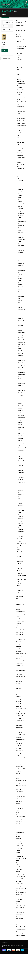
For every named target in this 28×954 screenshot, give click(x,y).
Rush (19, 435)
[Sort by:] (7, 29)
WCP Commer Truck (21, 511)
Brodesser (20, 227)
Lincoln (18, 152)
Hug (19, 328)
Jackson (20, 337)
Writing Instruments (20, 935)
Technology (18, 886)
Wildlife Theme (19, 933)
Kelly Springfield (21, 344)
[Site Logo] (5, 4)
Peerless (20, 413)
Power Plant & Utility (20, 816)
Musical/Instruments (20, 780)
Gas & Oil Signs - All (20, 708)
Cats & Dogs (18, 634)
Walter (19, 503)
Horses (17, 730)
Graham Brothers (22, 312)
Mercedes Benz (20, 157)
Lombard (20, 362)
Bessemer (20, 213)
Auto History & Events (20, 54)
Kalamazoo (20, 339)
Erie (19, 291)
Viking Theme (19, 918)
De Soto (18, 99)
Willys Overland (20, 588)
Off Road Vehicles (21, 164)
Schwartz (20, 443)
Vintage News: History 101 (20, 922)
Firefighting (18, 699)
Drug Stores (18, 674)
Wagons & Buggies (20, 926)
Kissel (19, 348)
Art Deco (17, 36)
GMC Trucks (19, 120)
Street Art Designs (20, 876)
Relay (19, 420)
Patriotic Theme (19, 794)
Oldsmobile (19, 168)
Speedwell (20, 458)
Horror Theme (19, 727)
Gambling (18, 703)
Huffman (20, 325)
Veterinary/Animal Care (20, 914)
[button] (22, 2)
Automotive (18, 39)
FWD (19, 302)
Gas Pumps (18, 711)
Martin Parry (21, 372)
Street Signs (18, 878)
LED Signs (18, 755)
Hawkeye (20, 320)
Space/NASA (18, 869)
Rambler (19, 549)
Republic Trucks (21, 427)
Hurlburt (20, 330)
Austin (18, 51)
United (19, 490)
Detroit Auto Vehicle (20, 660)
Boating (17, 616)
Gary (19, 307)
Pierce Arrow (21, 417)
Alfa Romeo (19, 43)
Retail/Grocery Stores (20, 832)
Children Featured (19, 639)
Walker (19, 501)
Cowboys (18, 651)
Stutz (18, 563)
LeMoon (20, 358)
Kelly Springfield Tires (20, 143)
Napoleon (20, 388)
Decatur (20, 265)
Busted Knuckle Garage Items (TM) (21, 82)
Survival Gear (18, 883)
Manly (19, 370)
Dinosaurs (18, 668)
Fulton (19, 300)
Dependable (21, 270)
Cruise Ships (18, 656)
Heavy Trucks (20, 123)
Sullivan (20, 470)
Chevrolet (19, 89)
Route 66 (19, 556)
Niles (19, 392)
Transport (20, 477)
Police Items (18, 806)
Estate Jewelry (19, 681)
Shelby (18, 559)
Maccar (19, 367)
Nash (18, 162)
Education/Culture (19, 676)
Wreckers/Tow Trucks (20, 591)
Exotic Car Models (20, 111)
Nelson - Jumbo (21, 390)
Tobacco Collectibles (20, 892)
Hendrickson (21, 323)
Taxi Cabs (19, 568)
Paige (19, 403)
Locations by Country (20, 760)
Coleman (20, 248)
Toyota (18, 570)
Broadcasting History (20, 621)
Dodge (18, 104)
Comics (17, 648)
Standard (20, 460)
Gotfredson (20, 309)
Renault (18, 551)
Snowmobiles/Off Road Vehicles (21, 859)
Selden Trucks (21, 447)
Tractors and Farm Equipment (19, 900)
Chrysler (19, 92)
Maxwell (20, 378)
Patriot (19, 410)
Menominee (21, 383)
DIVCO (19, 284)
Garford (20, 305)
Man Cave (18, 766)
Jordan (18, 137)
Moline (19, 385)
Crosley (18, 94)
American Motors (20, 46)
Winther (20, 529)
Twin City (20, 488)
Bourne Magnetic (22, 221)
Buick (18, 74)
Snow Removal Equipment (19, 851)
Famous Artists (19, 688)
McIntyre (20, 381)
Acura (18, 41)
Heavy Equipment (19, 718)
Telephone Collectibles (21, 888)
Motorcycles (18, 776)
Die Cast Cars (18, 663)
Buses (18, 79)
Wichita (20, 518)
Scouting (17, 841)
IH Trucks (19, 130)
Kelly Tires (19, 148)
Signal (19, 456)
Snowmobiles (19, 856)
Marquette (19, 155)
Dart (19, 260)
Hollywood (18, 725)
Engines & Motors (19, 679)
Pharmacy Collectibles (20, 796)
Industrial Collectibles (20, 739)
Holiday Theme (19, 723)
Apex (19, 201)
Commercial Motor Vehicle (22, 256)
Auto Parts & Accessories (19, 60)
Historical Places (19, 720)
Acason (20, 180)
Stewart (20, 468)
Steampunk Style (19, 874)
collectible (18, 646)
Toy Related (18, 897)
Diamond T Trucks (21, 101)
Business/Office (19, 629)
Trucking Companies (21, 575)
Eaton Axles (19, 109)
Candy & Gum (18, 632)
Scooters (18, 838)
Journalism (18, 745)
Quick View (4, 50)
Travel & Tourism (19, 905)
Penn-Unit (20, 415)
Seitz (19, 445)
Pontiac (18, 538)
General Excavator (19, 713)
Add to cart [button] (2, 47)
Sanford (20, 438)
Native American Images (21, 785)
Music (17, 778)
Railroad (17, 823)
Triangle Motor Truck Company (21, 483)
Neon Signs (18, 789)
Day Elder (20, 263)
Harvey (20, 318)
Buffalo (20, 230)
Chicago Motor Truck (21, 240)
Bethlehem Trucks (20, 216)
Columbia (20, 250)
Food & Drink (18, 701)
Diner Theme (18, 665)
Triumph (19, 573)
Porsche (19, 541)
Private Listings (19, 819)
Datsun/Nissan (20, 97)
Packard (18, 534)
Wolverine (20, 531)
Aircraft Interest (19, 28)
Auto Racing (19, 65)
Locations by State (20, 764)
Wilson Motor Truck (21, 524)
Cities (17, 641)
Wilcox (19, 521)
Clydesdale (20, 245)
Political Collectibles (20, 808)
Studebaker (19, 561)
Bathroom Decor (19, 602)
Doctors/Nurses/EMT (20, 670)
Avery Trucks (21, 211)
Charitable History (19, 637)
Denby (19, 268)
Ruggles (20, 433)
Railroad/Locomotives (20, 826)
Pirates (17, 803)
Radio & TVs (18, 821)
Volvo (18, 583)
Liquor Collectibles (19, 757)
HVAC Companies (19, 737)
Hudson (18, 128)
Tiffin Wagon (21, 472)
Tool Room (18, 894)
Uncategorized (19, 912)
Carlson (20, 232)
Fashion (17, 696)
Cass (19, 235)
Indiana (20, 335)
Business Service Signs (21, 626)
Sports (17, 871)
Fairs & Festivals (19, 686)
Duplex (20, 289)
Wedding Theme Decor (21, 929)
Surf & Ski (18, 881)
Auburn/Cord (20, 48)
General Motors (20, 118)
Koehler (20, 353)
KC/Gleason (20, 342)
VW (17, 585)
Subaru (18, 566)
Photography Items (20, 798)
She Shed (18, 843)
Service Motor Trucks (21, 451)
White (19, 516)
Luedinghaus (21, 365)
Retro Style (18, 836)
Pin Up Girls (18, 801)
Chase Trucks (21, 237)
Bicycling (17, 606)
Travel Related (19, 907)
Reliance (20, 422)
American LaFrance (20, 196)
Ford (18, 116)
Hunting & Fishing (19, 734)
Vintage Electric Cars (21, 579)
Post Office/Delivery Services (20, 811)
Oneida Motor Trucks (21, 396)
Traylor (20, 479)
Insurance (18, 743)
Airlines (17, 34)
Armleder (20, 203)
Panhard (20, 405)
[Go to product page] (4, 37)
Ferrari (18, 113)
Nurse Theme (19, 791)
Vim (19, 498)
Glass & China (18, 715)
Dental (17, 658)
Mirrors (17, 773)
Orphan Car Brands (21, 171)
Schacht (20, 440)
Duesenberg (19, 106)
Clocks (17, 644)
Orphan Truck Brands (20, 175)
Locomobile (20, 360)
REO (19, 424)
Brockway (20, 225)
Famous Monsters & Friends (20, 691)
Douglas (20, 286)
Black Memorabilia (19, 611)
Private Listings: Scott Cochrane (21, 544)
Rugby (19, 431)
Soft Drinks (18, 867)
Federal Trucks (21, 296)
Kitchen (17, 748)
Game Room (18, 706)
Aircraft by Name (19, 25)
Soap (17, 864)
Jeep (18, 135)
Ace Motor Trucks (22, 183)
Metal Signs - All (19, 768)
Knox (19, 350)
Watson (20, 505)
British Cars (19, 72)
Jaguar (18, 132)
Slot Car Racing (19, 848)
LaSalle (18, 150)
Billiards (17, 609)
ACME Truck (21, 187)
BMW (18, 69)
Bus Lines (19, 77)
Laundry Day (18, 753)
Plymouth (19, 536)
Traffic (19, 475)
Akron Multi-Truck (22, 191)
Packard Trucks (21, 401)
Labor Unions (18, 750)
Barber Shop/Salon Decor (20, 597)
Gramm (20, 316)
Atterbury (20, 206)
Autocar (18, 67)
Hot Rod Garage (20, 125)
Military (17, 771)
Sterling (20, 465)
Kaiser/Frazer (20, 140)
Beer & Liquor (18, 604)
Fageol (19, 294)
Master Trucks (21, 374)
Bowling (17, 618)
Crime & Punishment (20, 653)
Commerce (20, 252)
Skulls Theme (19, 845)
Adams (19, 189)
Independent (21, 332)
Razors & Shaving (19, 830)
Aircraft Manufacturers (20, 30)
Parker (19, 408)
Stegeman (20, 463)
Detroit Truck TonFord (21, 273)
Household (18, 732)
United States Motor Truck (21, 493)
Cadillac (18, 87)
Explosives (18, 683)
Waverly (20, 508)
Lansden (20, 355)
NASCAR (17, 783)
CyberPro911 (3, 946)
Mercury (19, 160)
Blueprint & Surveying (20, 614)
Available (20, 208)
